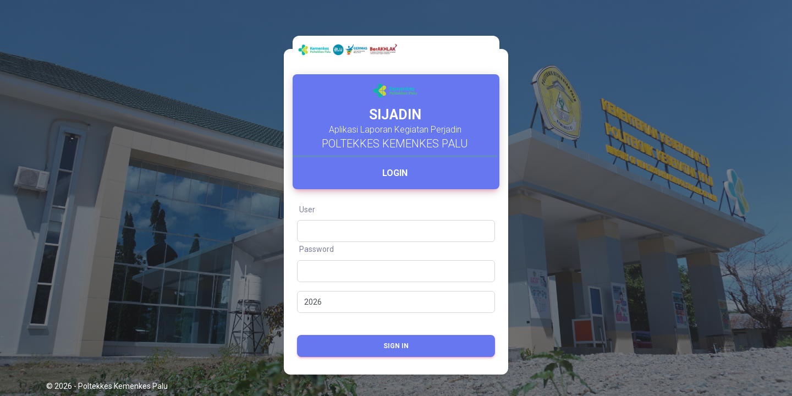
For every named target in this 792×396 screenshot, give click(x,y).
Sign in (396, 346)
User (307, 209)
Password (316, 249)
